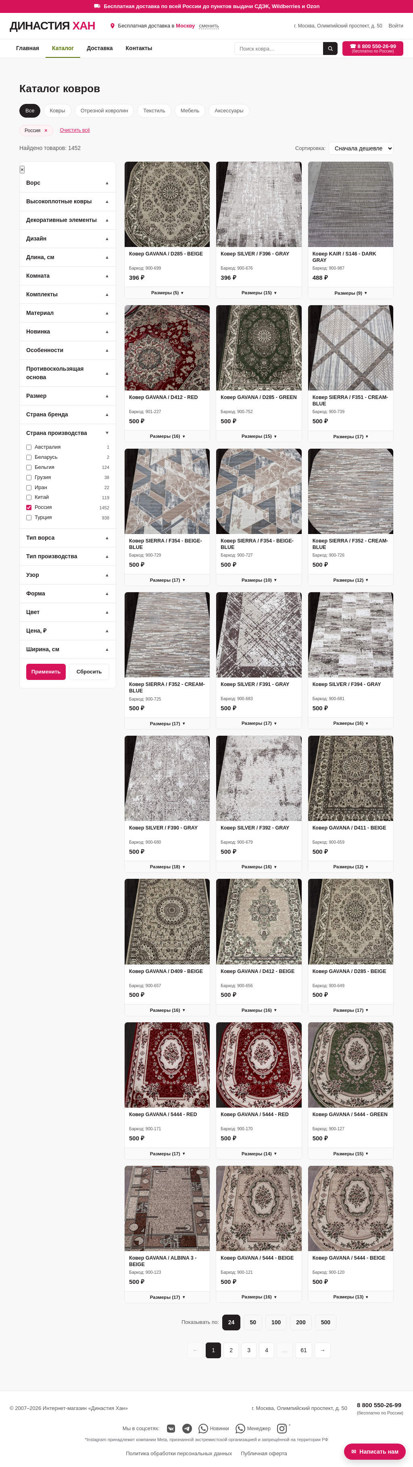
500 (325, 1322)
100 (276, 1322)
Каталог (63, 48)
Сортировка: (310, 148)
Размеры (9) (351, 293)
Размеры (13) (350, 1296)
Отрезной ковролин (104, 111)
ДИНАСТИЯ (52, 26)
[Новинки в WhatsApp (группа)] (213, 1428)
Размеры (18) (167, 866)
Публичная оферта (264, 1453)
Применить (45, 672)
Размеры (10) (259, 580)
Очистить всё (75, 130)
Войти (396, 26)
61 (303, 1350)
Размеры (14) (259, 1153)
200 (300, 1322)
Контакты (139, 48)
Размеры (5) (167, 292)
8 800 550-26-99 (379, 1405)
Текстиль (154, 111)
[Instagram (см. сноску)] (283, 1428)
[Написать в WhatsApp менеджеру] (253, 1428)
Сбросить (89, 672)
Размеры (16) (167, 436)
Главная (27, 48)
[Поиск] (278, 48)
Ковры (57, 111)
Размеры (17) (350, 436)
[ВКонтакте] (171, 1428)
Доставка (100, 48)
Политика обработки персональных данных (179, 1453)
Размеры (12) (350, 580)
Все (29, 111)
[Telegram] (187, 1428)
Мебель (190, 111)
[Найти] (330, 48)
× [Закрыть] (22, 170)
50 (253, 1322)
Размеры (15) (259, 292)
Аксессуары (229, 111)
